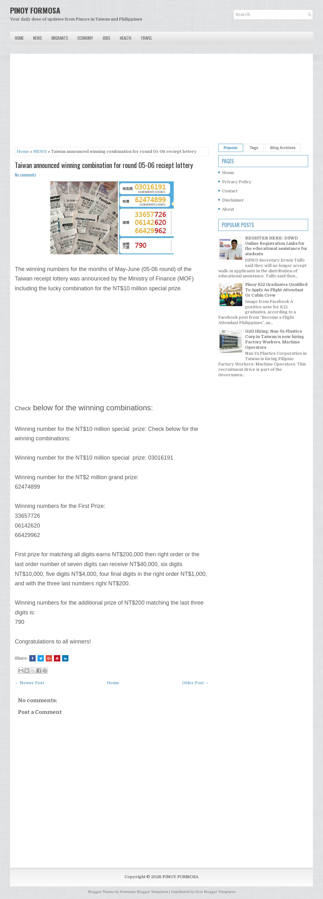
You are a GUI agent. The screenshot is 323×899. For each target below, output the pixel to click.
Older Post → (195, 682)
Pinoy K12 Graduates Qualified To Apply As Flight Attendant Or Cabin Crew (276, 290)
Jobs (106, 38)
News (37, 38)
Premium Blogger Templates (144, 892)
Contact (230, 191)
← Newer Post (29, 682)
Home (19, 38)
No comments (25, 175)
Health (125, 38)
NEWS (40, 151)
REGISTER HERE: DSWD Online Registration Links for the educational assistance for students (276, 246)
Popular (231, 148)
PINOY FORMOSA (35, 10)
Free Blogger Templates (215, 892)
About (228, 209)
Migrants (59, 38)
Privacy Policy (236, 181)
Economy (85, 38)
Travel (146, 38)
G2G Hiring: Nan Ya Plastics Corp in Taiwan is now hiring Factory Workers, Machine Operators (274, 339)
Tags (254, 148)
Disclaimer (233, 200)
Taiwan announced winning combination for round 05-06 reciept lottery (104, 165)
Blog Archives (283, 148)
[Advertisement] (112, 102)
